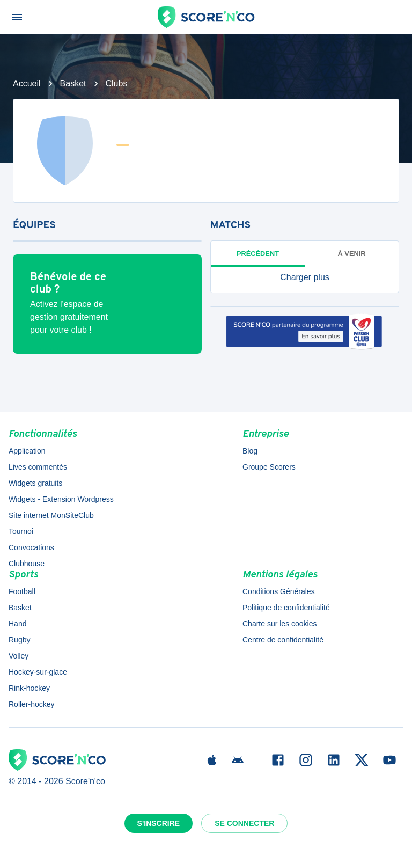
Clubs (117, 83)
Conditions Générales (278, 591)
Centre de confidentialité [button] (282, 639)
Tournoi (21, 531)
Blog (250, 451)
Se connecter (244, 823)
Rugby (19, 639)
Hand (17, 623)
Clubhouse (27, 563)
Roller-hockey (32, 704)
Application (27, 451)
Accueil (27, 83)
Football (22, 591)
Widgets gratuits (35, 483)
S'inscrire (158, 823)
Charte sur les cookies (279, 623)
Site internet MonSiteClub (51, 515)
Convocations (31, 547)
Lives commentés (38, 467)
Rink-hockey (29, 688)
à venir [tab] (352, 254)
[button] (305, 277)
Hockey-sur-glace (38, 672)
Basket (73, 83)
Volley (18, 656)
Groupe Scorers (269, 467)
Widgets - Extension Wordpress (61, 499)
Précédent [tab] (258, 254)
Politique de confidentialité (286, 607)
